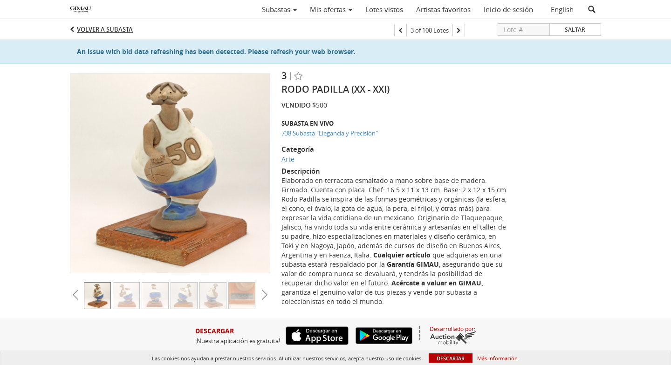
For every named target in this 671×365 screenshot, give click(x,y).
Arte (287, 159)
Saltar (575, 30)
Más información (497, 358)
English (562, 9)
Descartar (451, 358)
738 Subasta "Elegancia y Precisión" (329, 133)
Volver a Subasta (105, 29)
